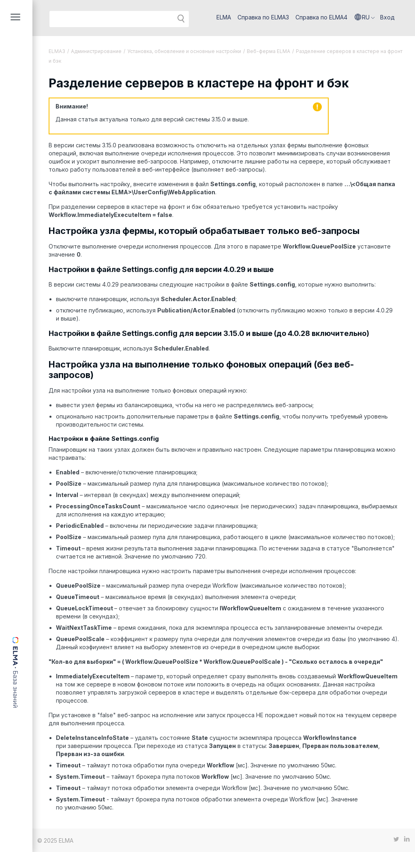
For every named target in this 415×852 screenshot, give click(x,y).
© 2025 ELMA (55, 840)
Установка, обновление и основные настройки (184, 51)
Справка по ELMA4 (321, 17)
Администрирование (96, 51)
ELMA (223, 17)
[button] (365, 17)
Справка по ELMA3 (263, 17)
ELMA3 (57, 51)
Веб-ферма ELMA (268, 51)
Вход (387, 17)
